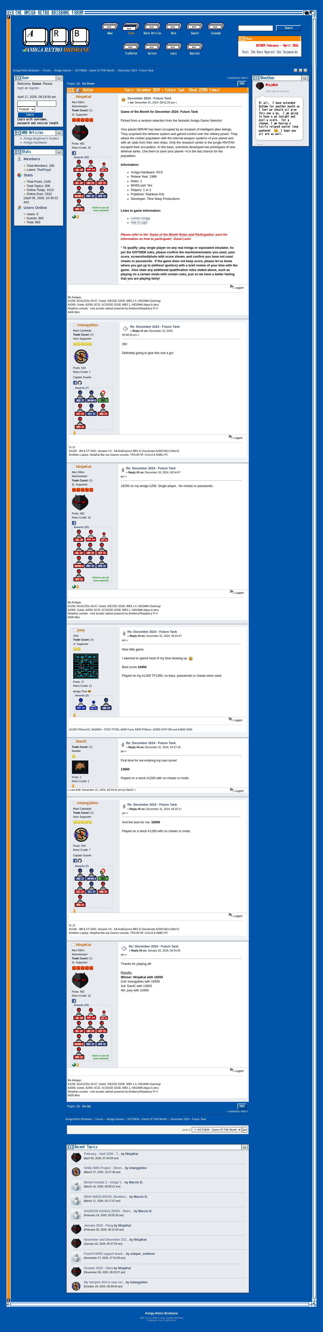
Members (32, 159)
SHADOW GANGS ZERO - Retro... (108, 1211)
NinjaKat (272, 85)
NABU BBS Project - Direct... (104, 1168)
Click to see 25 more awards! (100, 209)
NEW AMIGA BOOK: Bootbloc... (106, 1197)
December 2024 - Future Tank (149, 98)
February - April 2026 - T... (102, 1154)
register (34, 88)
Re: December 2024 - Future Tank (155, 327)
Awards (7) (82, 387)
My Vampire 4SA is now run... (104, 1282)
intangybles (87, 325)
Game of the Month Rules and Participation (182, 234)
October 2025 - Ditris (98, 1268)
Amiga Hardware (35, 142)
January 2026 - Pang (98, 1225)
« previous (233, 77)
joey (81, 630)
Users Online (35, 207)
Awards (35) (81, 157)
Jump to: (186, 1129)
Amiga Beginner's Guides (41, 138)
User (25, 78)
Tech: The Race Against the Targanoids (270, 52)
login (20, 88)
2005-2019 (170, 1320)
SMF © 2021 (159, 1318)
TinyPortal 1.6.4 (155, 1320)
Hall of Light (139, 222)
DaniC (81, 741)
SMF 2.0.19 (145, 1318)
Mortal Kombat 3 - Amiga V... (104, 1182)
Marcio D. (136, 1182)
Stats (26, 152)
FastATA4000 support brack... (104, 1254)
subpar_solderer (142, 1254)
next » (245, 77)
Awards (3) (82, 695)
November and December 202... (106, 1239)
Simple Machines (174, 1318)
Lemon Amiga (140, 218)
